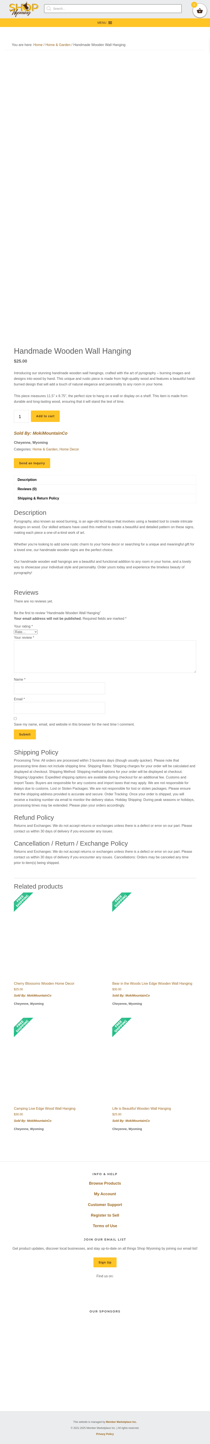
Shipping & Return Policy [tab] (38, 498)
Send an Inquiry (32, 463)
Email (19, 699)
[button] (101, 22)
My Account (105, 1194)
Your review (24, 637)
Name (19, 679)
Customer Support (105, 1205)
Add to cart (45, 416)
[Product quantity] (21, 416)
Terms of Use (105, 1226)
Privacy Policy (105, 1434)
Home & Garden (58, 45)
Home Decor (69, 449)
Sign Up (105, 1262)
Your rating (23, 626)
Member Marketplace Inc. (121, 1421)
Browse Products (105, 1183)
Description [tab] (27, 480)
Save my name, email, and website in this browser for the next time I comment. (74, 724)
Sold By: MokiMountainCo (40, 433)
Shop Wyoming (24, 9)
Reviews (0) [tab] (27, 489)
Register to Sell (105, 1215)
